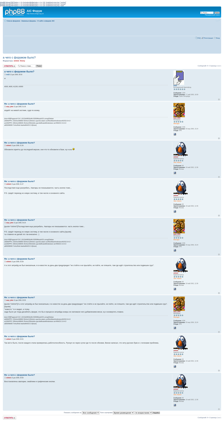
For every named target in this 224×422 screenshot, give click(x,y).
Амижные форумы (28, 21)
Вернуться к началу (219, 99)
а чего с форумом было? (19, 57)
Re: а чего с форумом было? (19, 104)
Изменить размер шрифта (218, 20)
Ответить (9, 66)
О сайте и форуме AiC (46, 21)
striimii (16, 61)
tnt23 (8, 74)
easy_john (9, 106)
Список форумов (13, 21)
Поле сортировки (117, 412)
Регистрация (208, 38)
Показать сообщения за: (81, 412)
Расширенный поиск (212, 15)
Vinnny (22, 61)
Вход (218, 38)
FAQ (199, 38)
